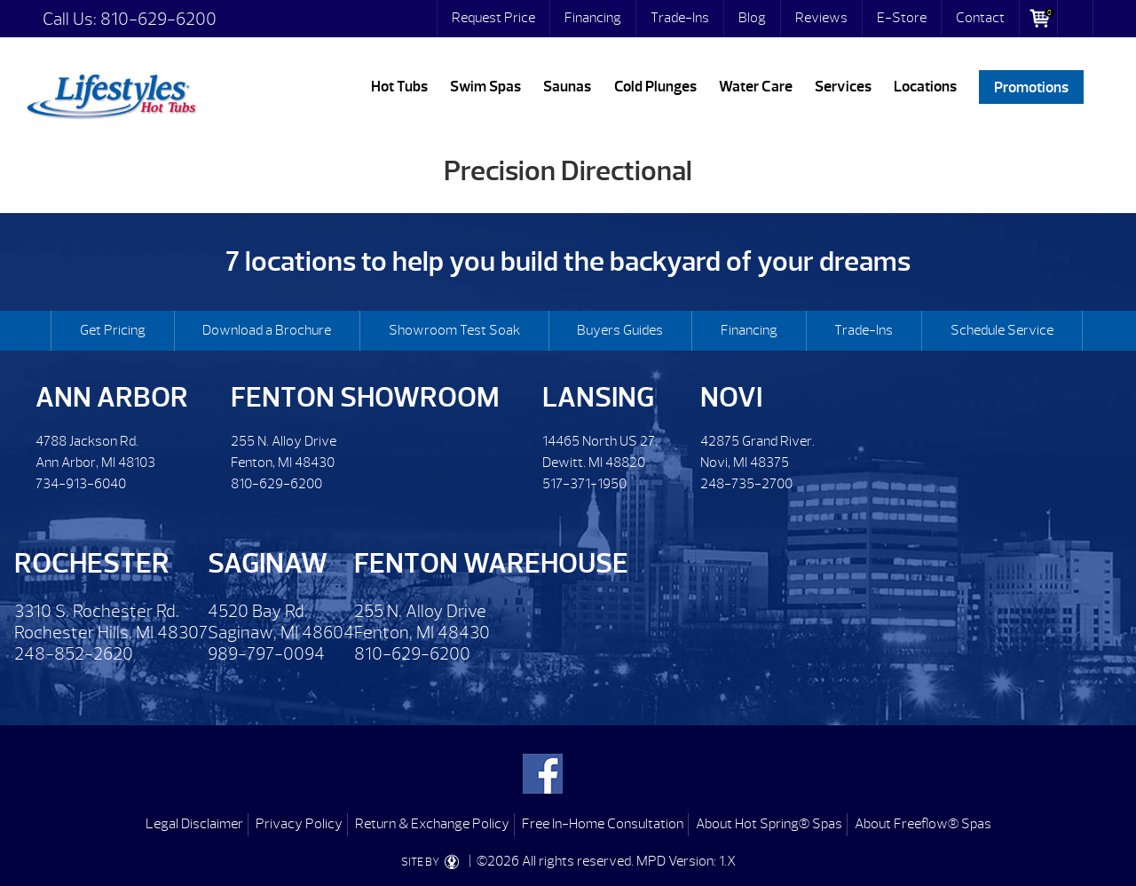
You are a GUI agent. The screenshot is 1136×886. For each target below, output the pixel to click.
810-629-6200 (158, 19)
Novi (731, 397)
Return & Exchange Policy (432, 824)
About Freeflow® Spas (923, 824)
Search (1075, 18)
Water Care (756, 86)
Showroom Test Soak (454, 330)
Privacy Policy (299, 824)
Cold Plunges (655, 86)
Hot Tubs (399, 86)
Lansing (598, 397)
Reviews (821, 18)
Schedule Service (1002, 330)
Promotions (1031, 86)
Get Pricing (113, 330)
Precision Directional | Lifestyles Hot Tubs (111, 93)
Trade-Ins (680, 18)
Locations (925, 86)
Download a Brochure (266, 330)
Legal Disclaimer (194, 824)
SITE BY (433, 862)
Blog (752, 18)
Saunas (567, 86)
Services (843, 86)
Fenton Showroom (365, 397)
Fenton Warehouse (491, 563)
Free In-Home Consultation (602, 824)
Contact (980, 18)
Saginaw (267, 563)
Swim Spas (485, 86)
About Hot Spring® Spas (769, 824)
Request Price (493, 18)
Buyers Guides (620, 330)
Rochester (92, 563)
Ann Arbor (112, 397)
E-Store (902, 18)
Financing (592, 18)
